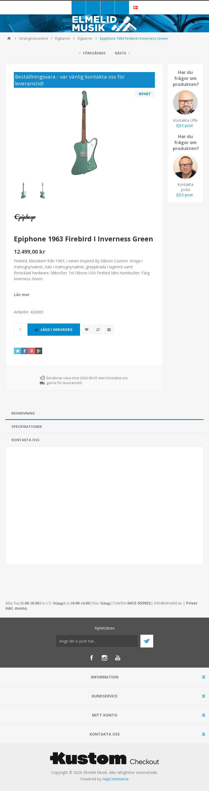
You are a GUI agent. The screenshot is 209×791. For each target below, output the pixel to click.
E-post (185, 125)
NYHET (145, 93)
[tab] (104, 413)
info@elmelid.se (168, 603)
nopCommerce (115, 778)
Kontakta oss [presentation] (25, 439)
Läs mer (22, 294)
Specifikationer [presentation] (26, 426)
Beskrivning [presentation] (23, 413)
